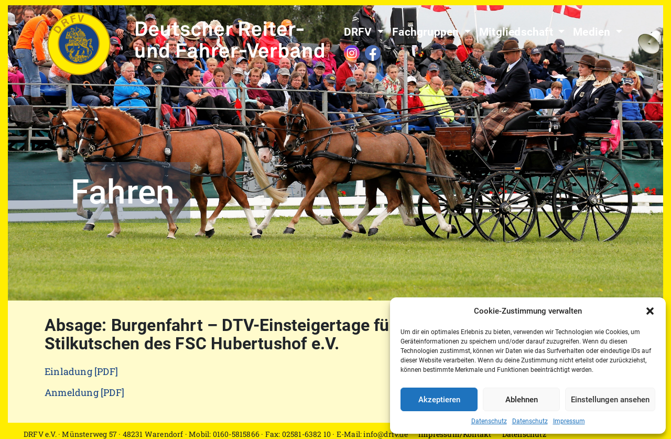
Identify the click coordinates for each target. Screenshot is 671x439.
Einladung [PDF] (81, 371)
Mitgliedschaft (517, 32)
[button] (650, 311)
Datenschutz (489, 421)
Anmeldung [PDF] (84, 392)
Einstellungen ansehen (610, 399)
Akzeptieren (439, 399)
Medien (593, 32)
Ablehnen (521, 399)
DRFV (359, 32)
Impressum (569, 421)
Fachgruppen (426, 32)
